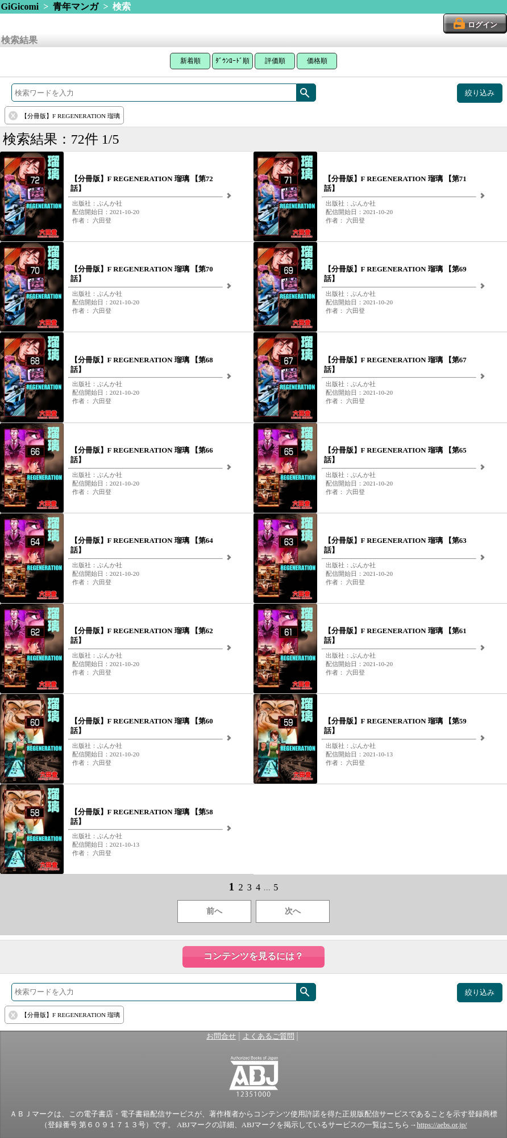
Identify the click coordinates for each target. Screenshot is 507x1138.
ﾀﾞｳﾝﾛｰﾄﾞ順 (232, 61)
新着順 (190, 61)
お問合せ (221, 1036)
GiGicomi (20, 6)
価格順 (317, 61)
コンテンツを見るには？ (253, 956)
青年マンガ (75, 6)
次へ (293, 911)
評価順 (275, 61)
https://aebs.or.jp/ (442, 1125)
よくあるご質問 (268, 1036)
